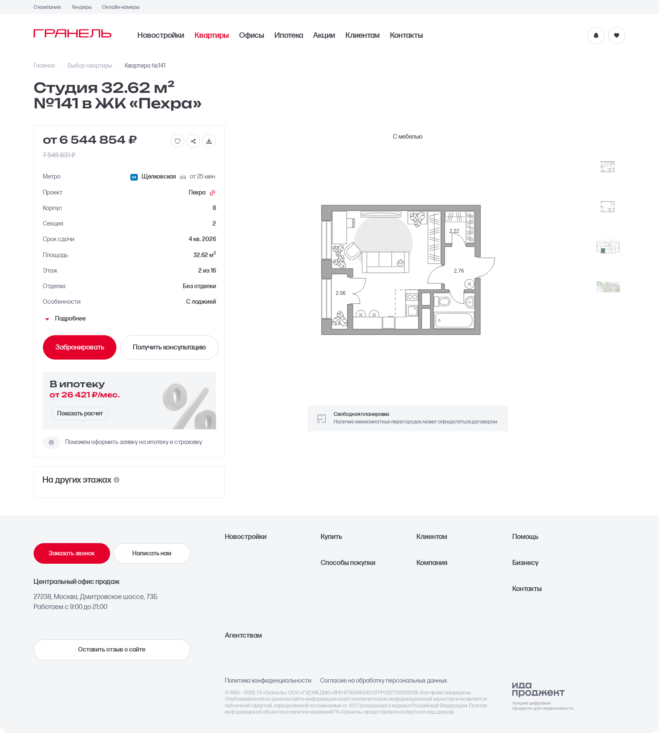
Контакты (406, 35)
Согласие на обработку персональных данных (383, 681)
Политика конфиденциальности (268, 681)
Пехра (202, 193)
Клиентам (362, 35)
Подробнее (64, 319)
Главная (44, 66)
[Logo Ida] (542, 696)
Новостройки (160, 35)
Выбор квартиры (90, 66)
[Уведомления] (595, 35)
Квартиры (212, 35)
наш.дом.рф (440, 712)
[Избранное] (616, 35)
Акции (324, 35)
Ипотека (288, 35)
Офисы (251, 35)
